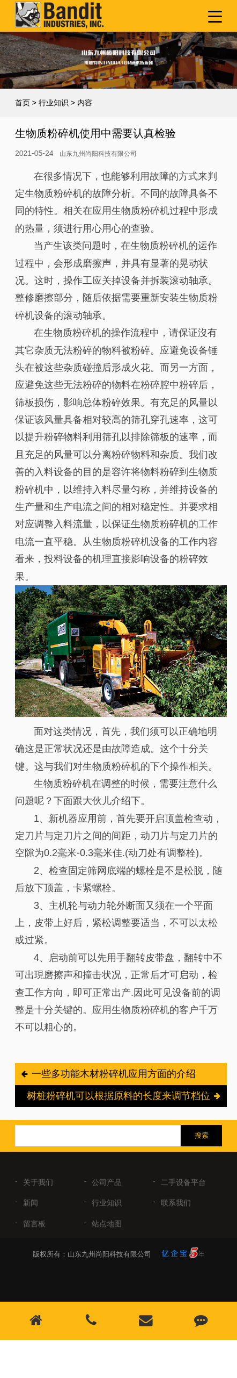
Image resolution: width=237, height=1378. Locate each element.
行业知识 (54, 102)
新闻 (30, 1207)
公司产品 (107, 1186)
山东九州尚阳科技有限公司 (98, 153)
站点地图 (107, 1227)
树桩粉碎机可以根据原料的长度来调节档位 (118, 1095)
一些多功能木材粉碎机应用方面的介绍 (114, 1073)
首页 (22, 102)
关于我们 (38, 1186)
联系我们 (176, 1207)
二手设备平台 (183, 1186)
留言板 (34, 1227)
